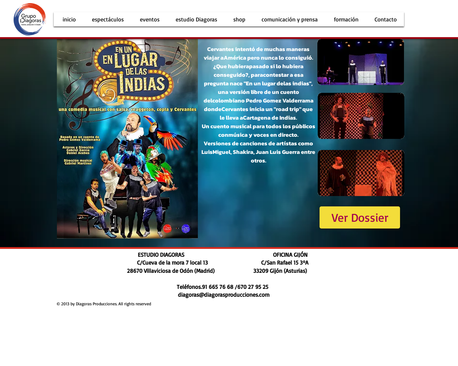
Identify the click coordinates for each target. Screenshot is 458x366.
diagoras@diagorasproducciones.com (223, 294)
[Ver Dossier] (360, 217)
